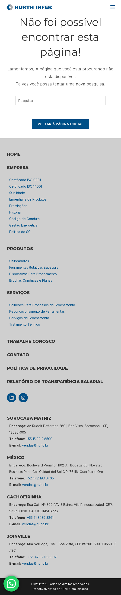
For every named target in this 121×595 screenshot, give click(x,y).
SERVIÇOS (18, 292)
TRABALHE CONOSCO (31, 341)
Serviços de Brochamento (29, 318)
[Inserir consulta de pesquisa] (60, 100)
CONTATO (18, 354)
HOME (14, 154)
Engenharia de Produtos (27, 199)
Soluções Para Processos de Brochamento (42, 305)
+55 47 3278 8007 (42, 557)
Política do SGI (20, 232)
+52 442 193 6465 (40, 478)
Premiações (18, 206)
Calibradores (19, 261)
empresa (18, 167)
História (15, 212)
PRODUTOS (20, 248)
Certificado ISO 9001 (25, 180)
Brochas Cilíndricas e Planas (30, 280)
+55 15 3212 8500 (39, 439)
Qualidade (17, 193)
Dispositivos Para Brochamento (33, 274)
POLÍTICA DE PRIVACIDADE (37, 368)
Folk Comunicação (75, 589)
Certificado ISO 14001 (25, 186)
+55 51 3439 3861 (40, 517)
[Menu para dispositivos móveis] (112, 7)
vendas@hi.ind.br (35, 445)
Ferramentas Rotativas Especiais (33, 267)
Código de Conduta (24, 219)
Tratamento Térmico (24, 324)
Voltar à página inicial (60, 124)
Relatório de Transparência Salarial (55, 381)
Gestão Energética (23, 225)
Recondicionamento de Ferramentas (37, 311)
